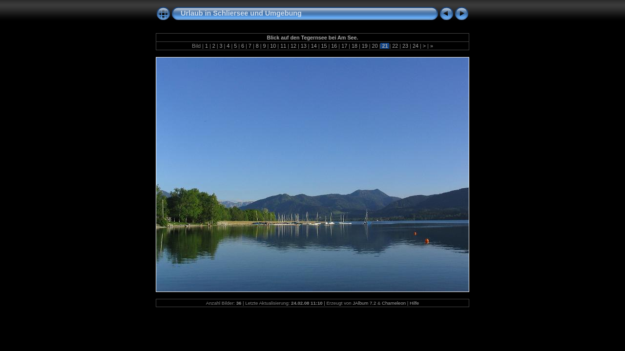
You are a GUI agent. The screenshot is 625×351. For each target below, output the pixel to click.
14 (314, 46)
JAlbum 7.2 (364, 303)
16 (334, 46)
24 (415, 46)
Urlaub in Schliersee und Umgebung (241, 13)
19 (364, 46)
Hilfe (414, 303)
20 (375, 46)
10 (273, 46)
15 (323, 46)
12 (293, 46)
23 (405, 46)
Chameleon (394, 303)
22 (395, 46)
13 (303, 46)
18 (354, 46)
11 (283, 46)
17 (344, 46)
